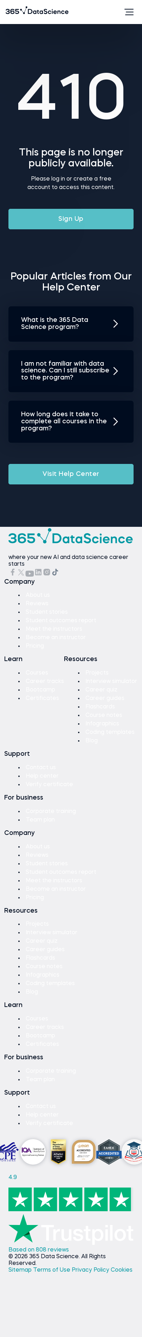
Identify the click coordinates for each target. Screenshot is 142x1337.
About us (38, 595)
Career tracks (45, 681)
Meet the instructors (54, 629)
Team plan (40, 820)
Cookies (122, 1270)
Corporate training (51, 811)
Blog (91, 741)
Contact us (41, 768)
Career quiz (101, 690)
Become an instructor (56, 638)
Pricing (35, 646)
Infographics (102, 724)
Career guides (104, 698)
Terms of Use (52, 1270)
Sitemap (20, 1270)
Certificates (42, 698)
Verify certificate (49, 785)
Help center (42, 776)
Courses (37, 673)
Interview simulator (111, 681)
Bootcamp (40, 690)
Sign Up (71, 219)
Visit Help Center (71, 474)
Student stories (47, 612)
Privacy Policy (91, 1270)
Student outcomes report (61, 621)
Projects (97, 673)
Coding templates (110, 732)
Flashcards (100, 707)
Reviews (37, 604)
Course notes (103, 715)
